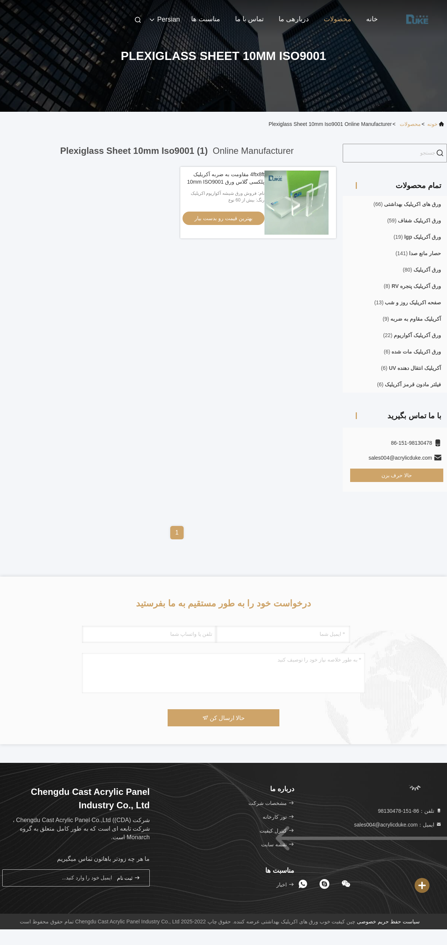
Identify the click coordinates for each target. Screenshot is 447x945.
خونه (432, 124)
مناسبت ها (205, 19)
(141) (418, 253)
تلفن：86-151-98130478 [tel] (410, 811)
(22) (412, 335)
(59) (414, 220)
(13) (407, 302)
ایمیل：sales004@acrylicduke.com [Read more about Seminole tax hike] (398, 825)
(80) (422, 270)
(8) (412, 286)
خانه (372, 19)
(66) (407, 204)
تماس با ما (249, 19)
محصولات (337, 19)
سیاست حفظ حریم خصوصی (388, 922)
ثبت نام (128, 878)
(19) (417, 237)
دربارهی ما (294, 19)
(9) (412, 319)
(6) (412, 352)
